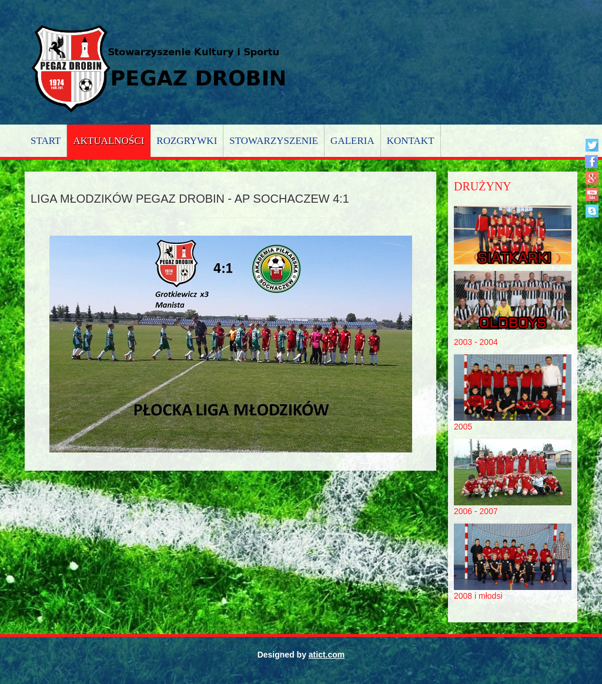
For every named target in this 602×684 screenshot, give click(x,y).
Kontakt (410, 140)
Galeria (352, 140)
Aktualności (108, 140)
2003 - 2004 (476, 342)
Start (46, 140)
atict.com (327, 654)
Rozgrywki (186, 140)
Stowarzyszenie (273, 140)
